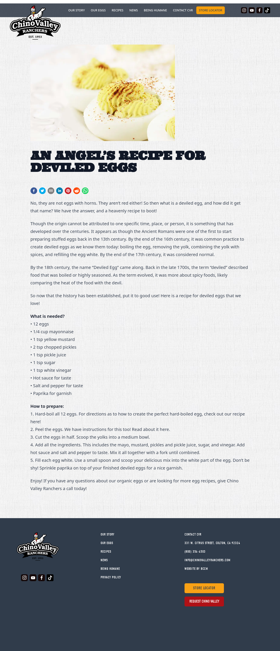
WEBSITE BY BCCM (196, 569)
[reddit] (76, 190)
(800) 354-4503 (195, 552)
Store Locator (210, 10)
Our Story (108, 534)
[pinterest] (68, 190)
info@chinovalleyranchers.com (207, 560)
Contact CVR (183, 10)
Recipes (118, 10)
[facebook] (33, 190)
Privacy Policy (111, 577)
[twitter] (42, 190)
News (133, 10)
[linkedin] (59, 190)
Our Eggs (98, 10)
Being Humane (155, 10)
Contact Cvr (193, 534)
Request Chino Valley (204, 601)
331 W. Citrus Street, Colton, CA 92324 (212, 543)
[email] (51, 190)
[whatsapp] (85, 190)
